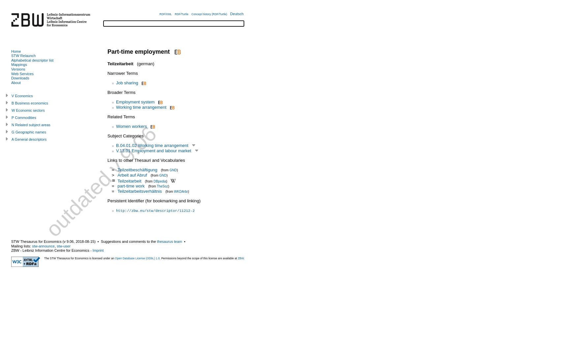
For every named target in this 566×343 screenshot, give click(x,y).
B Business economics (30, 103)
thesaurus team (169, 241)
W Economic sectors (28, 110)
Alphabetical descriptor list (32, 60)
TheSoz (162, 186)
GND (173, 170)
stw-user (64, 246)
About (16, 83)
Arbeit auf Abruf (132, 175)
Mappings (19, 65)
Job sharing (127, 82)
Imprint (98, 250)
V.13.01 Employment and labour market (153, 150)
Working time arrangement (141, 107)
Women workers (131, 126)
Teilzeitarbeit (129, 180)
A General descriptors (29, 139)
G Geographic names (29, 132)
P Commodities (24, 118)
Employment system (135, 102)
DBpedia (160, 181)
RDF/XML (166, 14)
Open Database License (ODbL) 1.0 (137, 258)
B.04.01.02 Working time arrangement (152, 145)
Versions (18, 69)
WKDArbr (181, 191)
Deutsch (237, 14)
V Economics (22, 96)
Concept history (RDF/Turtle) (209, 14)
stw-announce (43, 246)
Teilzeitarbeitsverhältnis (139, 191)
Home (16, 51)
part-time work (130, 186)
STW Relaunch (23, 56)
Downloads (20, 78)
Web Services (22, 74)
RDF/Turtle (181, 14)
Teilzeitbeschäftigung (137, 169)
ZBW (241, 258)
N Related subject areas (31, 125)
